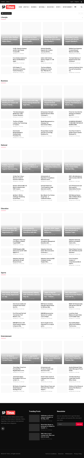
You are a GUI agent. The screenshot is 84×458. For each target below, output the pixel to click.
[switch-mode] (82, 1)
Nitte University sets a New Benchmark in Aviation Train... (72, 230)
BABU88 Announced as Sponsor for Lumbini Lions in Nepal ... (47, 315)
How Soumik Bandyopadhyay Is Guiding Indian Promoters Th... (18, 133)
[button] (82, 18)
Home (20, 7)
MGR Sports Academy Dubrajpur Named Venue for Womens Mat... (47, 305)
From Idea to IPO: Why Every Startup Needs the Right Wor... (31, 103)
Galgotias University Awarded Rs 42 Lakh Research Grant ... (18, 260)
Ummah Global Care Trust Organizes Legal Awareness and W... (47, 187)
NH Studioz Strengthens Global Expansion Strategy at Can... (19, 388)
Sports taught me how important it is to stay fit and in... (47, 324)
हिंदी (75, 7)
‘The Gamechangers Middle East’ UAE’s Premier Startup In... (18, 113)
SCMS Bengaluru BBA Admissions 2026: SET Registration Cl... (9, 230)
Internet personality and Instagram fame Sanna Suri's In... (19, 305)
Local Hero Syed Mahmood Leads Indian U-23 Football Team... (75, 315)
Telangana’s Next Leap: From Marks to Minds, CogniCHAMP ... (19, 241)
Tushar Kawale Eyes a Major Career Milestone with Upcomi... (52, 358)
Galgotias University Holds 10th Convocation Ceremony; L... (47, 250)
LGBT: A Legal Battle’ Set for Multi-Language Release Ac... (31, 358)
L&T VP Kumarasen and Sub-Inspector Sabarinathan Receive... (75, 187)
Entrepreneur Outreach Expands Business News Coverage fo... (47, 113)
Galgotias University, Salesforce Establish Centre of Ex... (74, 241)
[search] (81, 6)
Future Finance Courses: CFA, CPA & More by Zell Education (75, 250)
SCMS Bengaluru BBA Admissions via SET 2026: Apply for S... (20, 250)
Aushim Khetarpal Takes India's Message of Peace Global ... (76, 369)
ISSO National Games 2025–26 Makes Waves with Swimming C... (75, 197)
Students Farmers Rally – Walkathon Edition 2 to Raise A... (52, 167)
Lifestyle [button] (26, 7)
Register (77, 1)
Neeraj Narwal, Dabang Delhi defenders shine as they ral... (31, 295)
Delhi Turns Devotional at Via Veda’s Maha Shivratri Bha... (72, 167)
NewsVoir (61, 453)
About (7, 1)
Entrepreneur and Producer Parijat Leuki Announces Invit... (47, 369)
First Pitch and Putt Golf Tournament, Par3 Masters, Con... (19, 315)
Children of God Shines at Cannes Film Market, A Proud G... (76, 388)
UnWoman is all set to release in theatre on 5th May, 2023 (47, 417)
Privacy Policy (78, 453)
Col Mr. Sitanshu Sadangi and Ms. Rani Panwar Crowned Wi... (20, 50)
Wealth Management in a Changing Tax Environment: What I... (47, 123)
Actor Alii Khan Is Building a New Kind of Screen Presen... (9, 358)
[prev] (79, 13)
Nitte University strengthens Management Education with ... (48, 241)
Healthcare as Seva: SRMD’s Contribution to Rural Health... (31, 39)
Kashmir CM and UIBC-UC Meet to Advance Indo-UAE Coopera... (20, 187)
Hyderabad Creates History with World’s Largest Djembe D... (72, 39)
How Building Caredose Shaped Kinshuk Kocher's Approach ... (52, 103)
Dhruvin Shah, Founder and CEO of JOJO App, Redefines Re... (47, 132)
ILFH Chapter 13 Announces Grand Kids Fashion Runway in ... (19, 69)
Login (71, 1)
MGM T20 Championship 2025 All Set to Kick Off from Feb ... (75, 305)
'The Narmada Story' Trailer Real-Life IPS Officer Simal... (74, 378)
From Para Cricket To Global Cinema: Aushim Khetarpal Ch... (75, 132)
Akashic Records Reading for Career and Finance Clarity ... (10, 103)
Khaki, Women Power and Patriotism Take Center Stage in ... (48, 388)
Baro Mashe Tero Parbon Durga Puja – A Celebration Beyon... (48, 197)
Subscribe (79, 424)
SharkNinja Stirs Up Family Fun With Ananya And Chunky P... (52, 39)
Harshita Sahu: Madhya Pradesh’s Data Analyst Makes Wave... (10, 39)
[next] (82, 13)
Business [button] (34, 7)
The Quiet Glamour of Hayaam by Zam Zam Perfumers (75, 59)
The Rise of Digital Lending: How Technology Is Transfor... (20, 123)
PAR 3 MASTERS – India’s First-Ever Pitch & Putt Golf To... (73, 295)
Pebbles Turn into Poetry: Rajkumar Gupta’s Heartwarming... (10, 167)
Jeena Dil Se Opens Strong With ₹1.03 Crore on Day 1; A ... (19, 378)
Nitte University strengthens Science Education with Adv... (30, 230)
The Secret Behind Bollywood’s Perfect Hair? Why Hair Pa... (46, 69)
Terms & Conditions (51, 453)
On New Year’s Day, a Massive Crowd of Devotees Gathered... (18, 178)
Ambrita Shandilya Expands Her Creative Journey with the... (46, 50)
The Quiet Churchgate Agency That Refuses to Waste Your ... (73, 103)
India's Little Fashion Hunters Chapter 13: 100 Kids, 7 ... (47, 59)
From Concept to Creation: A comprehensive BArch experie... (75, 261)
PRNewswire (69, 453)
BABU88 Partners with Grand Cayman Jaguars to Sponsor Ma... (19, 324)
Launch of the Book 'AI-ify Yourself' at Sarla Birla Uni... (76, 69)
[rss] (3, 428)
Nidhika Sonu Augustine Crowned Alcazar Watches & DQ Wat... (75, 50)
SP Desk (4, 43)
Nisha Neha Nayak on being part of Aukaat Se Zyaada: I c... (48, 426)
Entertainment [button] (68, 7)
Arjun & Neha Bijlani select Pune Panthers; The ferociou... (75, 324)
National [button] (42, 7)
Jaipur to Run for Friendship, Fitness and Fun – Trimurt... (52, 295)
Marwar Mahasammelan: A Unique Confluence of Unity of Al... (30, 166)
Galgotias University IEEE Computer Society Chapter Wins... (47, 260)
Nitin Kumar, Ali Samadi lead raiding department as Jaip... (10, 295)
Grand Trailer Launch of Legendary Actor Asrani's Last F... (48, 378)
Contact (3, 1)
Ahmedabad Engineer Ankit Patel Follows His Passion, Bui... (73, 358)
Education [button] (51, 7)
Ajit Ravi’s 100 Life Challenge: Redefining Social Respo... (19, 197)
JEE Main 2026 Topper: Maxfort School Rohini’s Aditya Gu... (52, 230)
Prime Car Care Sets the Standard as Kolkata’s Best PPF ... (75, 113)
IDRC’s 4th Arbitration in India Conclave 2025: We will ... (75, 178)
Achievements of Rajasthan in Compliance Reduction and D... (47, 178)
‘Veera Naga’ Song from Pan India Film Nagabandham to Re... (19, 369)
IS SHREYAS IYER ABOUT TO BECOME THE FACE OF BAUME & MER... (76, 123)
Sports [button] (59, 7)
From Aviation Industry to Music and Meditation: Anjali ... (20, 59)
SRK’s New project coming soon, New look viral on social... (47, 435)
